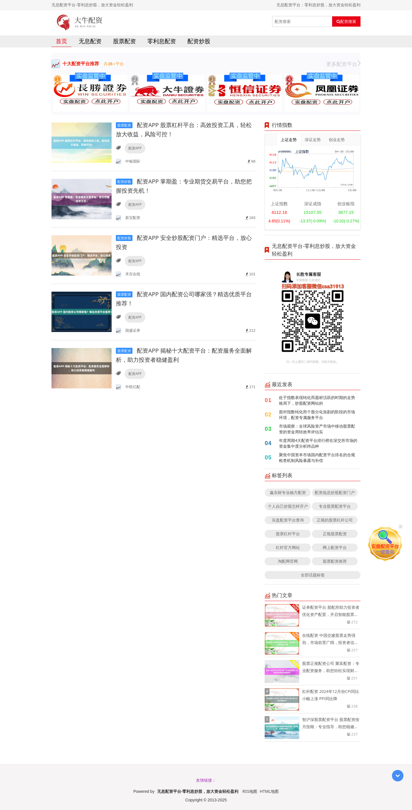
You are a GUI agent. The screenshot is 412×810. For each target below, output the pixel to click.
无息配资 (90, 41)
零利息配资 (161, 41)
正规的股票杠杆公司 (335, 520)
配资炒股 (198, 41)
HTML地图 (269, 791)
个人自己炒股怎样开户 (288, 506)
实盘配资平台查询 (288, 520)
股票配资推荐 (335, 561)
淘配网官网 (288, 561)
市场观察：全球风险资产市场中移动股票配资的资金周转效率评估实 (317, 428)
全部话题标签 (313, 575)
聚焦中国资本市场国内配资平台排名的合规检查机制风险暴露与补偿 (317, 457)
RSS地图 (249, 791)
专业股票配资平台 (335, 506)
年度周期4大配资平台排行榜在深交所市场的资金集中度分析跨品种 (318, 443)
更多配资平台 (343, 63)
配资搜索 (346, 21)
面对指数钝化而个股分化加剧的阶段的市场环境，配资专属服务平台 (317, 414)
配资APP (135, 148)
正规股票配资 (335, 533)
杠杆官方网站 (288, 547)
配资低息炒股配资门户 (335, 492)
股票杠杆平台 (288, 533)
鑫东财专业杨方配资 (288, 492)
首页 (61, 41)
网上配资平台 (335, 547)
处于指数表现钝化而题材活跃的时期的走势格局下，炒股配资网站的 (317, 400)
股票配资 (124, 41)
